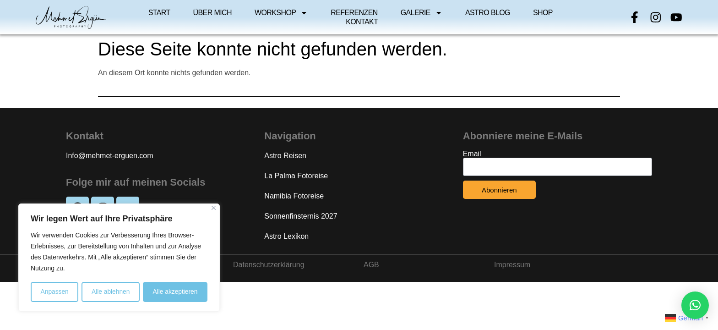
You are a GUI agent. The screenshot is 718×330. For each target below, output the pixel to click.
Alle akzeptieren (175, 292)
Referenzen (354, 12)
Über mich (212, 12)
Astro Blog (487, 12)
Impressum (512, 265)
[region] (119, 258)
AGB (371, 265)
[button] (695, 305)
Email (472, 154)
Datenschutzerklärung (269, 265)
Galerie (421, 12)
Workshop (281, 12)
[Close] (214, 209)
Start (159, 12)
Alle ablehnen (110, 292)
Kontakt (362, 22)
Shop (543, 12)
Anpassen (54, 292)
